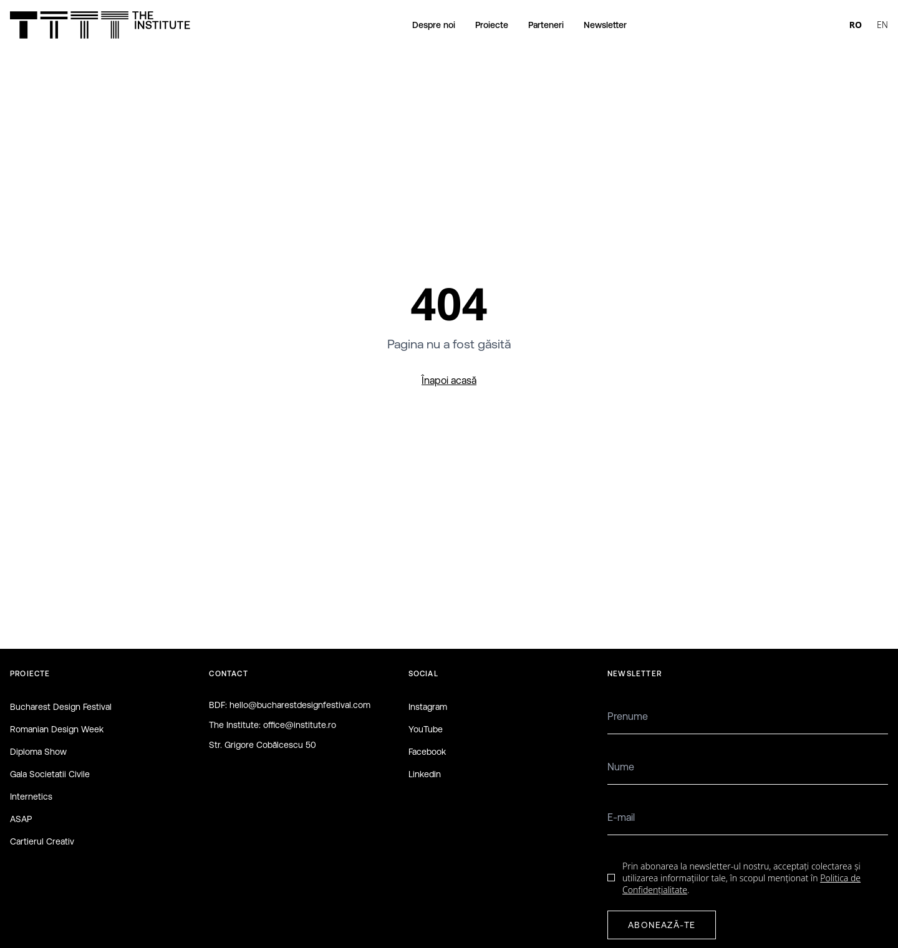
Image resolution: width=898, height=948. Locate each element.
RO (855, 25)
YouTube (425, 729)
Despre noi (433, 25)
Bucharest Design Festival (61, 707)
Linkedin (424, 774)
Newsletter (605, 25)
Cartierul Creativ (42, 841)
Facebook (427, 752)
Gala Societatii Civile (50, 774)
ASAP (21, 819)
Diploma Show (38, 752)
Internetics (31, 797)
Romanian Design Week (57, 729)
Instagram (427, 707)
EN (882, 25)
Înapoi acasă (449, 380)
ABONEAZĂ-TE (661, 925)
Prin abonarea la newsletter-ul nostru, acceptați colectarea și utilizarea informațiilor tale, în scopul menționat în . (741, 878)
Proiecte (491, 25)
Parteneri (546, 25)
